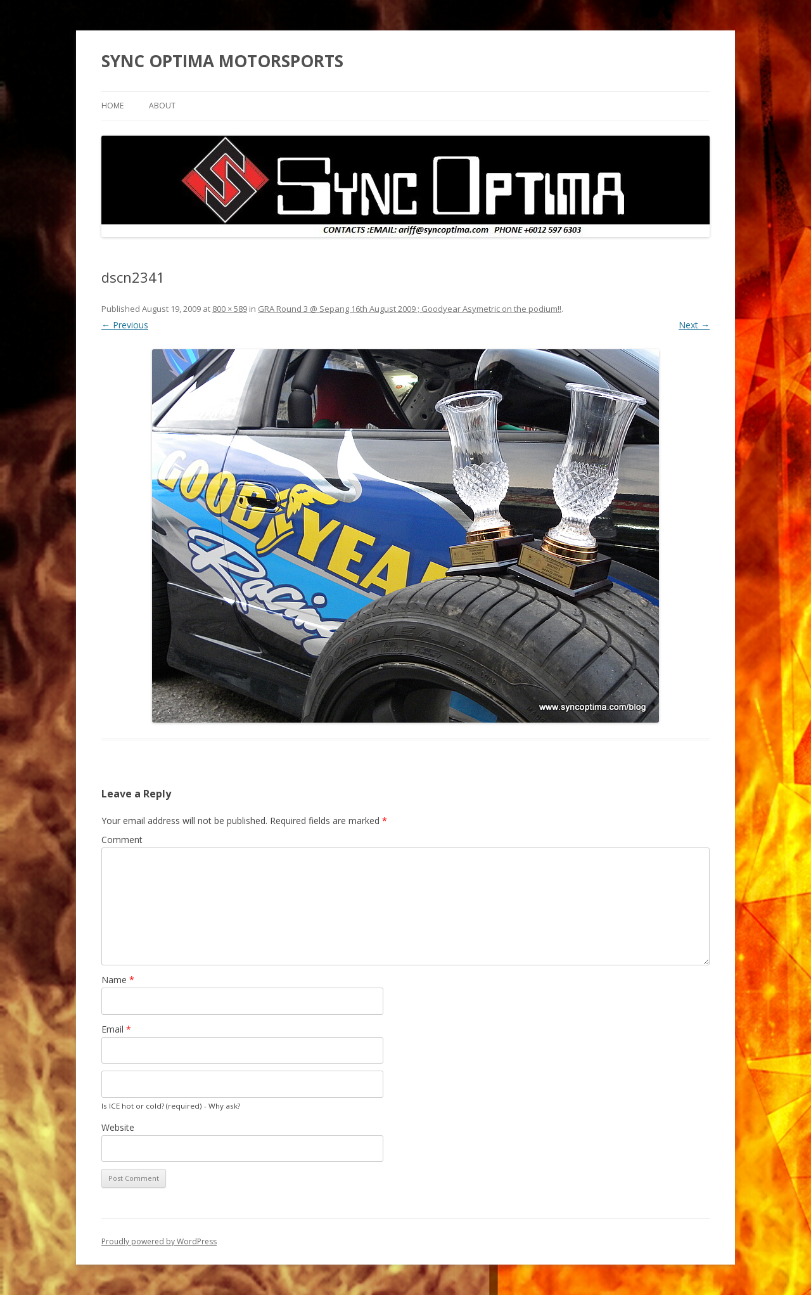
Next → (694, 325)
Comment (122, 840)
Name (117, 980)
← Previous (124, 325)
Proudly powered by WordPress (159, 1241)
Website (117, 1127)
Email (116, 1029)
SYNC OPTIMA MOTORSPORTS (222, 60)
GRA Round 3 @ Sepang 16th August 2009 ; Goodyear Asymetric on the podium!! (409, 308)
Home (112, 105)
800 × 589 (229, 308)
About (162, 105)
